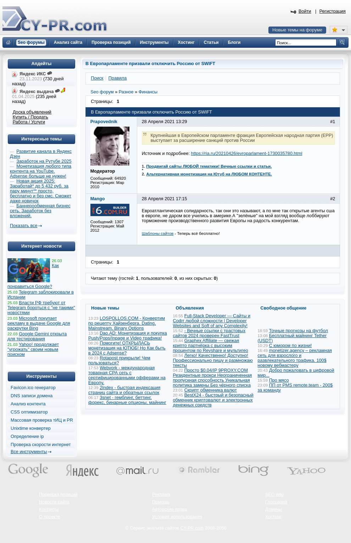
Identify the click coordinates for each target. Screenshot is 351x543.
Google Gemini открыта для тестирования (37, 336)
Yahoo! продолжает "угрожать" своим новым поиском (33, 349)
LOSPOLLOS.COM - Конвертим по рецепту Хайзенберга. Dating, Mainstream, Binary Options (126, 323)
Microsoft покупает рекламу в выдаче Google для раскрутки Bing (38, 323)
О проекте (49, 516)
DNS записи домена (31, 395)
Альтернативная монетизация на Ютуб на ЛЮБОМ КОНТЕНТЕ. (209, 174)
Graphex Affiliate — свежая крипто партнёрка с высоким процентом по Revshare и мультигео (210, 345)
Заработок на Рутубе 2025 (43, 161)
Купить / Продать (30, 117)
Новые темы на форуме (297, 30)
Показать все (23, 225)
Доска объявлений (32, 112)
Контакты (48, 509)
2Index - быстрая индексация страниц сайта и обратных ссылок (124, 390)
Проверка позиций (58, 494)
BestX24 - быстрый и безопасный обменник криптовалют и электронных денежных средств (213, 400)
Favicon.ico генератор (33, 387)
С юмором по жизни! (290, 345)
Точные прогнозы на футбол (298, 330)
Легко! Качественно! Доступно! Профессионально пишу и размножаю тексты (213, 360)
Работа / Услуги (29, 122)
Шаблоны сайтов (158, 233)
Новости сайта (54, 501)
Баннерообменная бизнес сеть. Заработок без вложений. (40, 210)
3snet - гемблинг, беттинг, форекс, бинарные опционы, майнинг (127, 400)
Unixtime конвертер (31, 428)
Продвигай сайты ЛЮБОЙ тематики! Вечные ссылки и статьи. (209, 166)
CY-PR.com (192, 528)
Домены (273, 509)
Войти (305, 11)
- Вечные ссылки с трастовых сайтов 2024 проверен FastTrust (209, 333)
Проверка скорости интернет (41, 444)
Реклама (161, 494)
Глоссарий (276, 501)
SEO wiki (274, 494)
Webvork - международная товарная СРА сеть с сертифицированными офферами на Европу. (127, 375)
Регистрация (332, 11)
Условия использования (177, 516)
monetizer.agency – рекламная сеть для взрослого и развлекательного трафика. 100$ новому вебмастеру (295, 358)
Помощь (160, 501)
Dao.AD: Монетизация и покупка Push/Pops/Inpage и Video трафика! (127, 336)
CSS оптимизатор (29, 412)
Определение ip (27, 436)
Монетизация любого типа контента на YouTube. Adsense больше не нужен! (40, 171)
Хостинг (273, 516)
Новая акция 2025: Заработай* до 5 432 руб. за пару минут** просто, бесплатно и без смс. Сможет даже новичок (40, 191)
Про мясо (279, 380)
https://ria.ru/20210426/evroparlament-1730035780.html (246, 153)
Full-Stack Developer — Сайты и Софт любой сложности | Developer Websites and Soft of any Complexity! (212, 320)
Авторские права (169, 509)
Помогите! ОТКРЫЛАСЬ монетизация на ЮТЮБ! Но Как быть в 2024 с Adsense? (127, 348)
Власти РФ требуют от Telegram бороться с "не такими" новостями (41, 307)
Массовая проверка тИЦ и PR (42, 420)
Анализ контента (28, 404)
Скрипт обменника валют (210, 390)
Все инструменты (29, 451)
